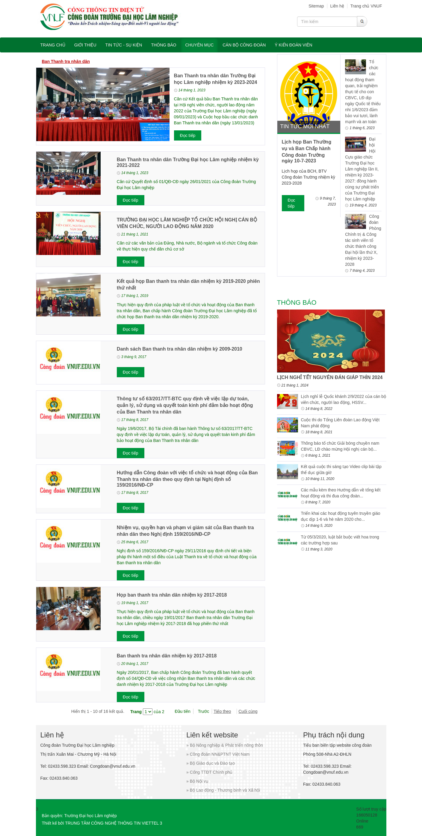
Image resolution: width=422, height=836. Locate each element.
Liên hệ (337, 6)
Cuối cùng (247, 711)
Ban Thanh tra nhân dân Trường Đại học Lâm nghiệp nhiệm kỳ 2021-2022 (188, 162)
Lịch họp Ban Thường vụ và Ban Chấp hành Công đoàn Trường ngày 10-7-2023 (307, 151)
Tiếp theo (222, 711)
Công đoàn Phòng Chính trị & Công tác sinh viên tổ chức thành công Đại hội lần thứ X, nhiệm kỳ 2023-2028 (363, 240)
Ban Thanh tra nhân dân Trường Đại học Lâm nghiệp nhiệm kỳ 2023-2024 (215, 79)
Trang (136, 711)
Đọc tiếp (188, 135)
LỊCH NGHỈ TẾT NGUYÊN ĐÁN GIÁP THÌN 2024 (330, 377)
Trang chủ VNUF (366, 6)
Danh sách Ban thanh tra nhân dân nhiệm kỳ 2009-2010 (179, 348)
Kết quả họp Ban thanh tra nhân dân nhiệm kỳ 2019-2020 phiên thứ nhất (188, 284)
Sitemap (316, 6)
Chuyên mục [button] (199, 45)
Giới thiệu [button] (85, 45)
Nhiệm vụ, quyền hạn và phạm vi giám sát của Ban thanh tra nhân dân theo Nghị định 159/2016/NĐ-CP (185, 531)
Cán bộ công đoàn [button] (244, 45)
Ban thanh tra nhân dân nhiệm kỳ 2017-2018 (167, 655)
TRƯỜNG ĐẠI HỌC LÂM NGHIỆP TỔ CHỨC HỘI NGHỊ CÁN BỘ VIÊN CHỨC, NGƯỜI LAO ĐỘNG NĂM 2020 (187, 223)
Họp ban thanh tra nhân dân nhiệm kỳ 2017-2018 (172, 594)
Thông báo (297, 302)
